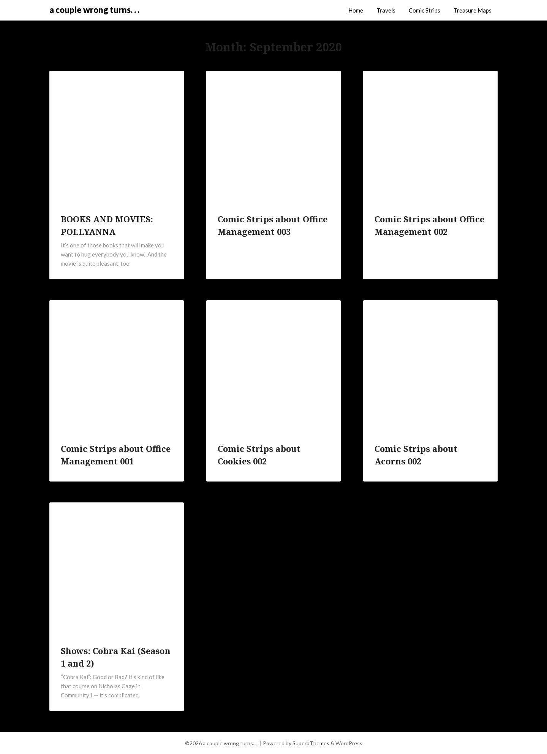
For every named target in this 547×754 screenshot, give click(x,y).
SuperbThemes (310, 743)
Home (355, 10)
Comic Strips (424, 10)
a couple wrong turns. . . (94, 10)
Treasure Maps (473, 10)
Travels (385, 10)
